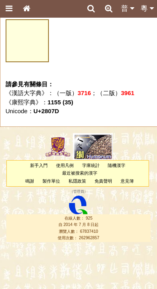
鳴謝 (29, 181)
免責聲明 (103, 181)
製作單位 (51, 181)
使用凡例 (65, 165)
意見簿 (127, 181)
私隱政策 (77, 181)
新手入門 (39, 165)
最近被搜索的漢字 (79, 173)
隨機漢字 (116, 165)
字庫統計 (91, 165)
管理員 (78, 191)
